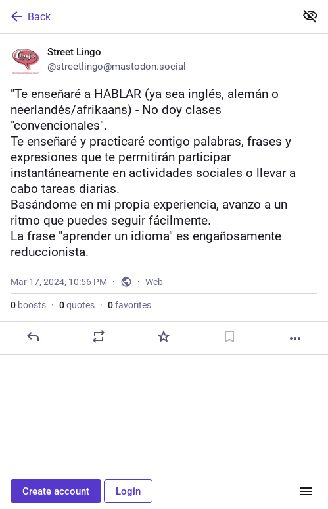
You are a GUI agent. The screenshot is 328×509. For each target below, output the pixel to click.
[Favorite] (164, 336)
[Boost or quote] (98, 336)
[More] (295, 338)
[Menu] (305, 491)
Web (154, 282)
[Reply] (33, 336)
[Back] (146, 16)
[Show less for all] (310, 16)
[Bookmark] (229, 336)
